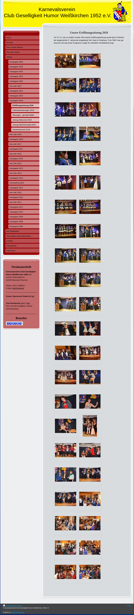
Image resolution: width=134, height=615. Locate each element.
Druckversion (9, 606)
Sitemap (19, 606)
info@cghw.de (18, 288)
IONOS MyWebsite (17, 612)
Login (129, 605)
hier (32, 296)
